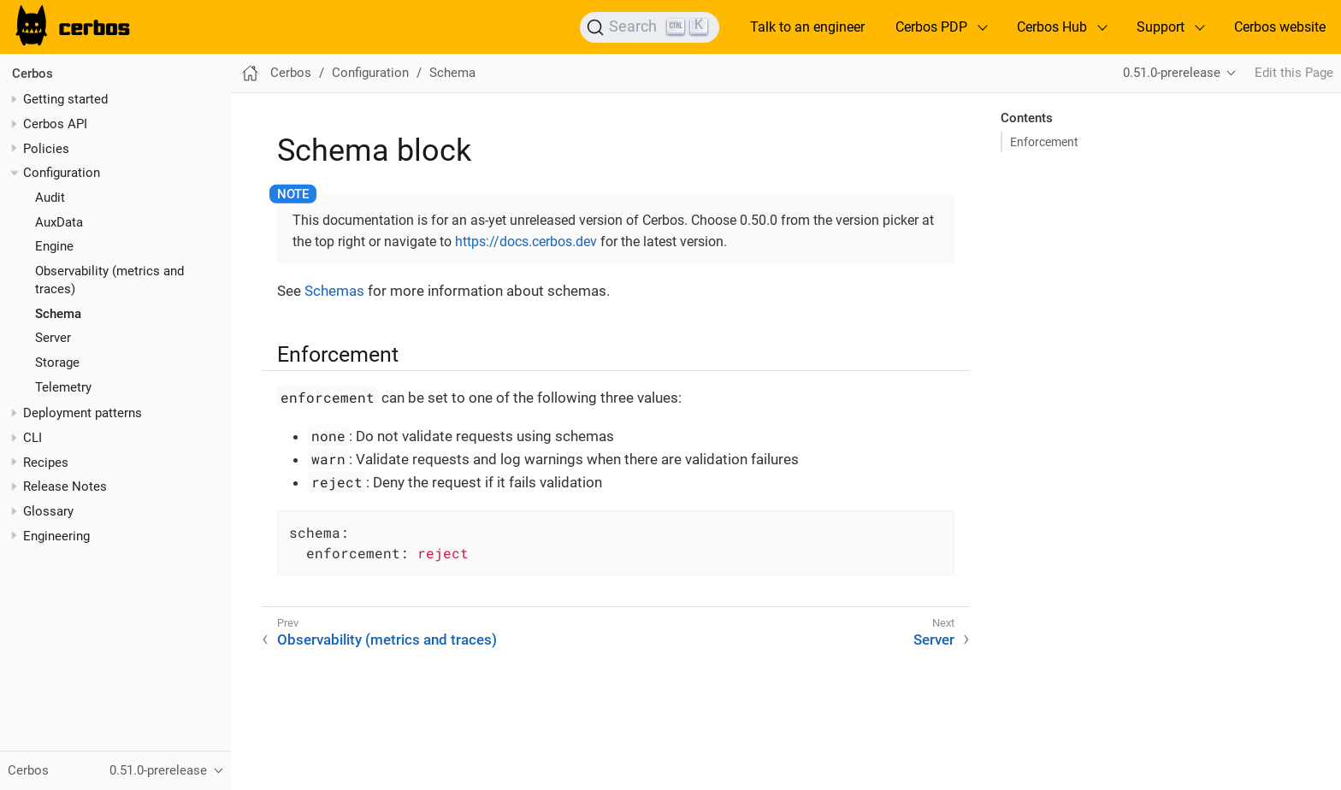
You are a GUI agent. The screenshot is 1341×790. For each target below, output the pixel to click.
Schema (58, 313)
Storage (57, 362)
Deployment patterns (82, 413)
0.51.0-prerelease (1171, 72)
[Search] (649, 27)
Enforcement (1044, 142)
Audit (50, 197)
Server (53, 337)
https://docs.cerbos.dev (526, 241)
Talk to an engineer (807, 27)
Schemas (334, 290)
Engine (54, 246)
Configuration (61, 172)
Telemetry (63, 387)
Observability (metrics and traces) (387, 639)
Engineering (56, 536)
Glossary (48, 511)
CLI (32, 437)
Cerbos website (1280, 27)
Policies (46, 148)
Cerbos (32, 73)
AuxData (59, 222)
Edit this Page (1294, 72)
